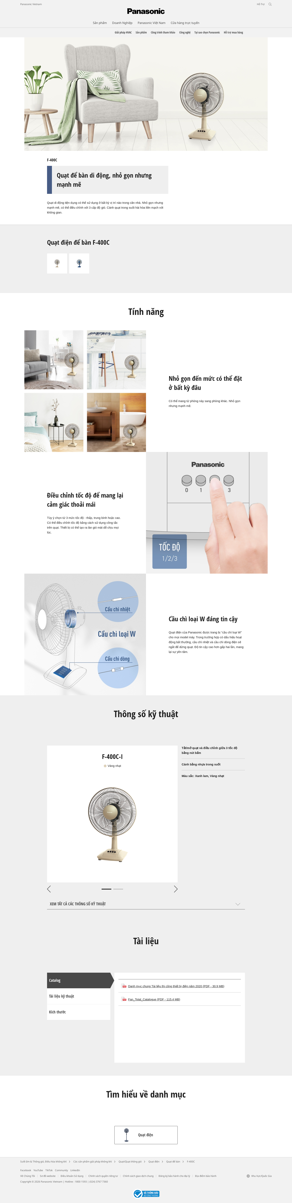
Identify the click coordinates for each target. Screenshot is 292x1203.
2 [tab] (118, 889)
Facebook (25, 1170)
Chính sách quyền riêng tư (103, 1176)
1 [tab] (106, 889)
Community (61, 1170)
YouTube (38, 1170)
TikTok (49, 1170)
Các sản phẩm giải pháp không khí (92, 1161)
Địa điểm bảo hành (205, 1176)
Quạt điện (153, 1161)
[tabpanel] (112, 814)
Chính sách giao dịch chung (138, 1176)
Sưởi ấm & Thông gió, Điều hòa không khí (43, 1161)
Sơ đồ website (48, 1176)
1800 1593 (81, 1181)
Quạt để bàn (173, 1161)
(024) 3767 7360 (98, 1181)
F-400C (191, 1161)
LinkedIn (75, 1170)
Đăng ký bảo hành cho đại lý (174, 1176)
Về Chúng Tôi (27, 1176)
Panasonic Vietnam (31, 4)
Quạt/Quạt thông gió (130, 1161)
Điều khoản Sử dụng (72, 1176)
